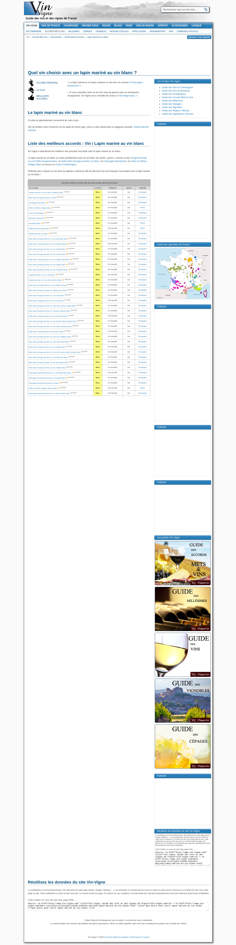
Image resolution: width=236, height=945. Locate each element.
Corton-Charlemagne (66, 164)
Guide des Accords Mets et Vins (177, 97)
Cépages (87, 31)
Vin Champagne (33, 31)
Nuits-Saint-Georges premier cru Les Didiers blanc (46, 347)
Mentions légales (121, 937)
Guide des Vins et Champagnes (177, 87)
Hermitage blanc (127, 95)
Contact (145, 937)
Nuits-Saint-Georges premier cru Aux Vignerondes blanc (49, 259)
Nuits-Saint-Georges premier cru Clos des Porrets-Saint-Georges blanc (54, 352)
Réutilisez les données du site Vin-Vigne (66, 882)
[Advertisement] (118, 55)
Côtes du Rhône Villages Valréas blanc (42, 388)
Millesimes (73, 31)
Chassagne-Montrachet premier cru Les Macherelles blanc (50, 373)
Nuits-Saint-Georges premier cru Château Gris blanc (47, 290)
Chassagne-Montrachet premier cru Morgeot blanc (46, 378)
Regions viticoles (119, 31)
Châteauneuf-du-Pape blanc (38, 228)
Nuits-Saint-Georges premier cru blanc (80, 161)
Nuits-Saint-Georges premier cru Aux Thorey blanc (46, 254)
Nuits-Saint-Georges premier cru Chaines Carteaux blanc (49, 311)
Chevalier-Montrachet (36, 218)
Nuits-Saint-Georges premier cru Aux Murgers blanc (47, 244)
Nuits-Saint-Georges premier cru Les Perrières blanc (47, 316)
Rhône (142, 208)
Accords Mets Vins (55, 31)
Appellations (139, 31)
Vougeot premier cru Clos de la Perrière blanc (45, 280)
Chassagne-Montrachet (114, 161)
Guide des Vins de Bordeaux (176, 90)
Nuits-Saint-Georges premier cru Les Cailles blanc (46, 265)
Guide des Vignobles (172, 107)
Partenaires (135, 937)
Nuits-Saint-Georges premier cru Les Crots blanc (46, 295)
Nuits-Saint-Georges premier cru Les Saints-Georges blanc (50, 326)
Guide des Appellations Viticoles (177, 114)
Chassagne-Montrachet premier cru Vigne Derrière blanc (49, 393)
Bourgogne (142, 192)
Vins (171, 31)
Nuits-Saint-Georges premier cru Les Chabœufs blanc (48, 270)
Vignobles (101, 31)
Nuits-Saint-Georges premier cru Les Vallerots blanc (47, 285)
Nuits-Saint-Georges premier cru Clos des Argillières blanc (49, 337)
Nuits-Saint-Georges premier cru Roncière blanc (46, 332)
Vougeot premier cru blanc (38, 234)
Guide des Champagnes (174, 94)
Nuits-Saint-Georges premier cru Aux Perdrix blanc (47, 249)
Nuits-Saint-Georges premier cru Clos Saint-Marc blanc (48, 342)
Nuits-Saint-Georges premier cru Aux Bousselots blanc (48, 362)
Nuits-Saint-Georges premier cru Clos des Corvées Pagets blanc (52, 306)
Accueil (108, 937)
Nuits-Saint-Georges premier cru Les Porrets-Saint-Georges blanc (52, 321)
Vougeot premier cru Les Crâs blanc (41, 275)
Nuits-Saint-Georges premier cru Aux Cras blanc (46, 301)
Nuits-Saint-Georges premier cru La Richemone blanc (48, 357)
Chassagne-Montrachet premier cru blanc (43, 383)
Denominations (157, 31)
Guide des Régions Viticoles (176, 110)
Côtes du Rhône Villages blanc (39, 208)
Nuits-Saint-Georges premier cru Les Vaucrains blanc (47, 239)
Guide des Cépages (171, 104)
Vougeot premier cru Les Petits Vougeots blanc (45, 192)
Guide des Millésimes (172, 100)
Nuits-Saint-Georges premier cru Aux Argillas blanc (47, 368)
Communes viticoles (187, 31)
